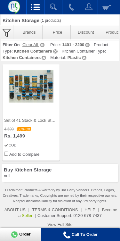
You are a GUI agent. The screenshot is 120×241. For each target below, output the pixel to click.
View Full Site (60, 224)
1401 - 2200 (76, 44)
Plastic (77, 57)
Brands (29, 32)
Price (57, 32)
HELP (89, 209)
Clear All (33, 44)
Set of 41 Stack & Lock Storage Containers (43, 120)
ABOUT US (15, 209)
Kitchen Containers (36, 51)
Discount (86, 32)
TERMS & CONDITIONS (55, 209)
